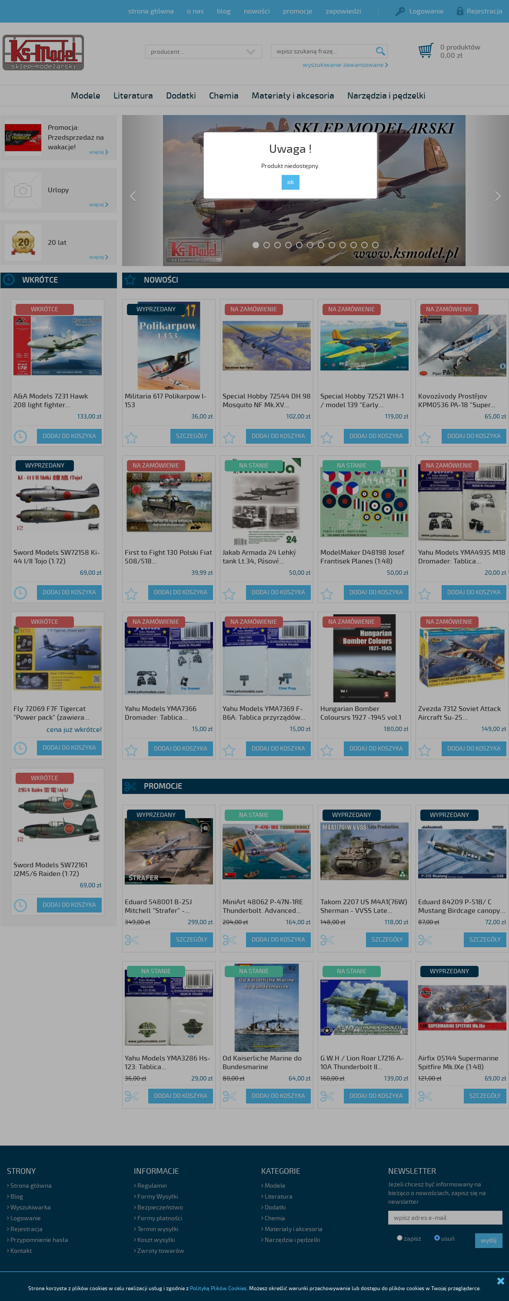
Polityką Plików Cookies (218, 1288)
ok (290, 182)
